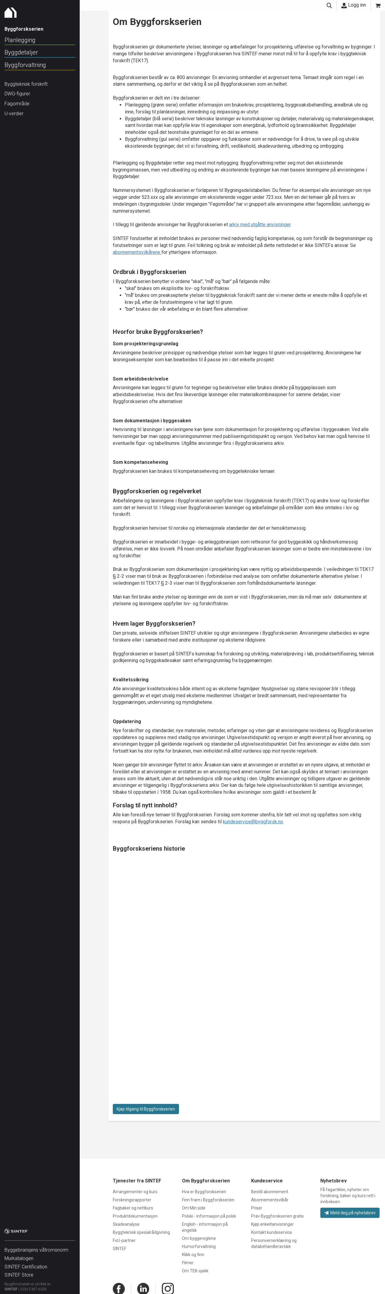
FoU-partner (124, 1240)
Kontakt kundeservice (271, 1232)
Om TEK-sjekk (195, 1270)
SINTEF (11, 1286)
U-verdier (14, 113)
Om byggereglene (199, 1238)
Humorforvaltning (199, 1246)
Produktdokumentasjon (135, 1216)
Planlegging (20, 40)
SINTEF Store (19, 1272)
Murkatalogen (19, 1255)
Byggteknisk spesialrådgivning (141, 1232)
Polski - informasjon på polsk (209, 1216)
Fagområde (17, 103)
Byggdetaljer (21, 52)
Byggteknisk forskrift (26, 84)
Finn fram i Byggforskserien (208, 1199)
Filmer (188, 1262)
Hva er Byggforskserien (204, 1191)
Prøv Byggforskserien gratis (277, 1216)
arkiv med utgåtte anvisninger (260, 224)
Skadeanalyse (126, 1224)
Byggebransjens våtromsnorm (36, 1247)
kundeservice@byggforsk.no (253, 821)
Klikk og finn (193, 1254)
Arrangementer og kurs (135, 1191)
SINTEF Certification (26, 1264)
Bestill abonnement (269, 1191)
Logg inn (353, 5)
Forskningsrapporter (132, 1199)
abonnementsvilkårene (137, 252)
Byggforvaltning (25, 65)
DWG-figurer (17, 94)
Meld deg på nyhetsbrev (350, 1212)
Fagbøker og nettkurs (133, 1208)
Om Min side (193, 1208)
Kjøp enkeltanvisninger (272, 1224)
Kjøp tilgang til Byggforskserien (146, 1109)
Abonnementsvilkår (269, 1199)
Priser (256, 1208)
